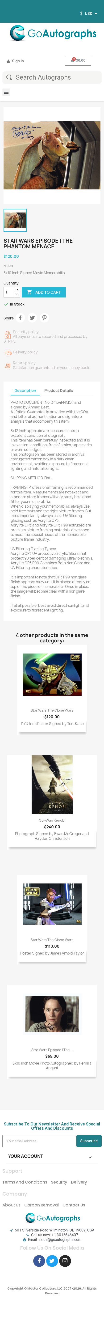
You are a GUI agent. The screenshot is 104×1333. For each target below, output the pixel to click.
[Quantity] (9, 292)
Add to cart (44, 292)
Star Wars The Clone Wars (52, 710)
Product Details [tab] (58, 390)
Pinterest (44, 318)
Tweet (32, 318)
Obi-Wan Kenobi (52, 820)
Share (20, 318)
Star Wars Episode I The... (52, 1050)
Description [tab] (25, 390)
